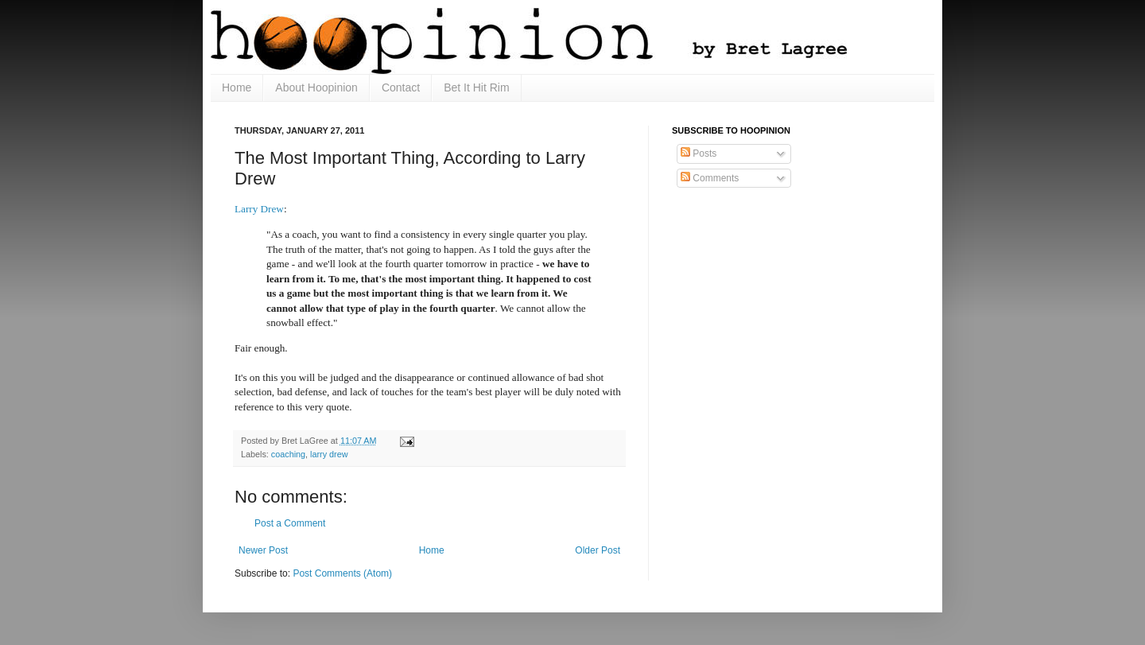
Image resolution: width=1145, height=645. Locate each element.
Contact (401, 87)
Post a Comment (289, 523)
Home (236, 87)
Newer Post (263, 550)
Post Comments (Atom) (342, 573)
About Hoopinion (316, 87)
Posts (698, 153)
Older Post (597, 550)
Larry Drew (259, 209)
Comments (710, 178)
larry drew (328, 454)
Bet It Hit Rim (476, 87)
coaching (288, 454)
